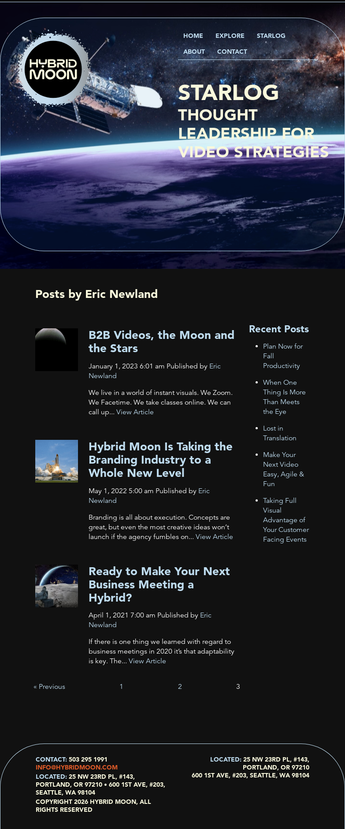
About (194, 52)
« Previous (49, 686)
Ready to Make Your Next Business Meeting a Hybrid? (159, 584)
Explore (230, 36)
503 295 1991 (88, 759)
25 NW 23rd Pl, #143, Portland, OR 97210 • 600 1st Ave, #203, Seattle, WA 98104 (100, 784)
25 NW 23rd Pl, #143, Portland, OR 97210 (276, 763)
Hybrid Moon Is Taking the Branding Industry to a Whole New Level (161, 459)
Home (193, 36)
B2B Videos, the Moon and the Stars (161, 341)
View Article (135, 412)
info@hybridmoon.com (77, 767)
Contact (232, 52)
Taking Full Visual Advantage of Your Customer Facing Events (286, 520)
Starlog (271, 36)
